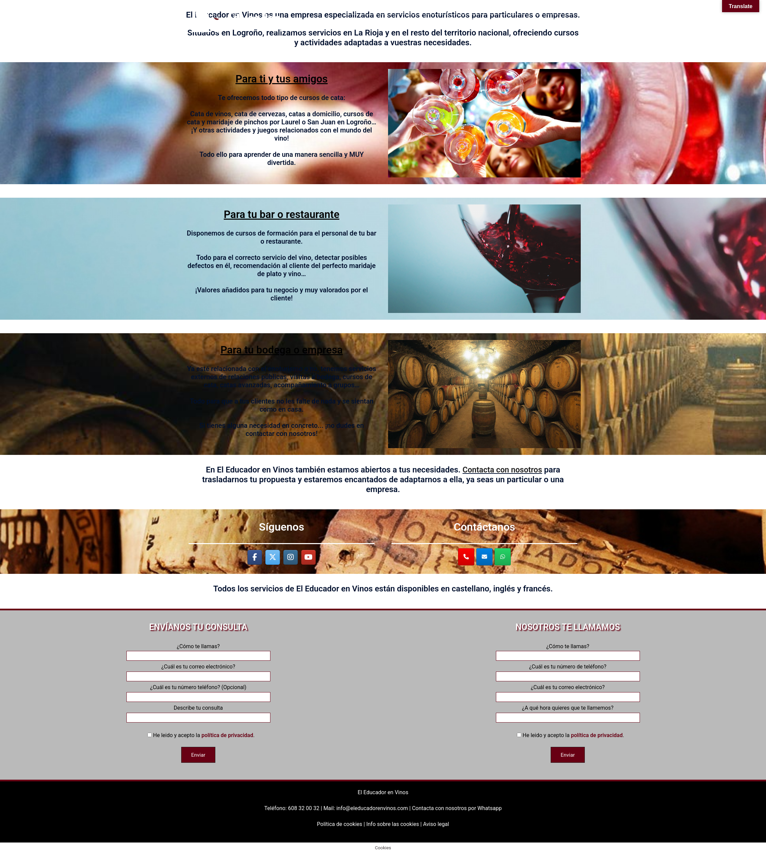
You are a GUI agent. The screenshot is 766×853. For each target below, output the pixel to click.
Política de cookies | (341, 824)
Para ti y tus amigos (282, 78)
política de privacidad (227, 735)
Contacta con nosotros (502, 469)
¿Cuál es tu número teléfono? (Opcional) (198, 692)
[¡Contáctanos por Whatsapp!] (503, 556)
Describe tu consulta (198, 713)
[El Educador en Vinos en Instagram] (290, 557)
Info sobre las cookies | (394, 824)
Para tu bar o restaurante (281, 214)
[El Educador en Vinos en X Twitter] (272, 557)
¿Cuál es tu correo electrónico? (198, 671)
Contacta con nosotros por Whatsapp (457, 808)
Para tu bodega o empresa (281, 349)
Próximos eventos (472, 19)
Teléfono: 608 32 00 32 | (294, 808)
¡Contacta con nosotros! (538, 19)
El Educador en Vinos (383, 792)
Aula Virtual (423, 19)
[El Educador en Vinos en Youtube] (308, 557)
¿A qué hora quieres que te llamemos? (568, 713)
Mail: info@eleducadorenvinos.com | (368, 808)
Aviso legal (436, 824)
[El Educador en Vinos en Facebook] (254, 557)
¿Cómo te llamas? (198, 651)
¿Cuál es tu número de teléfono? (568, 671)
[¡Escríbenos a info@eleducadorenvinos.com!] (484, 556)
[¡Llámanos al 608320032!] (466, 556)
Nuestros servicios (373, 19)
